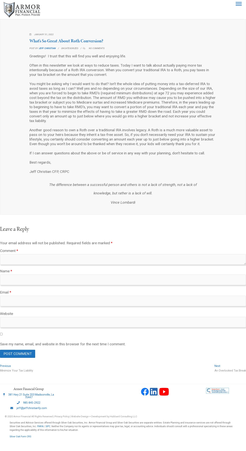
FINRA (40, 426)
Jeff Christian (47, 48)
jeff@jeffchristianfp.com (28, 408)
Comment (9, 251)
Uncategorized (69, 48)
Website (6, 313)
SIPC (48, 426)
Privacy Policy (62, 416)
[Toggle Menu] (241, 4)
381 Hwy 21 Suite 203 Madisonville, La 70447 (28, 396)
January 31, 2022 (41, 34)
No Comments (97, 48)
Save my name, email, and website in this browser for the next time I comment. (62, 344)
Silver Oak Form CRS (20, 436)
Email (5, 292)
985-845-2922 (28, 402)
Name (6, 271)
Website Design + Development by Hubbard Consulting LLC (104, 416)
